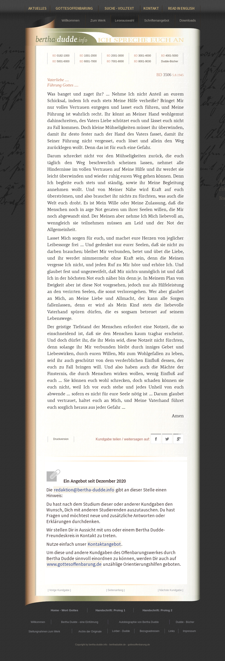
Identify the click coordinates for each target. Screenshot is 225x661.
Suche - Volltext (119, 8)
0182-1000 (61, 55)
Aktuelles (37, 8)
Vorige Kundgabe (59, 590)
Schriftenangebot (156, 20)
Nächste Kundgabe (170, 590)
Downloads (188, 20)
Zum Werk (98, 20)
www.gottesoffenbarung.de (74, 564)
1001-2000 (88, 55)
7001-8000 (115, 61)
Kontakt (151, 8)
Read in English (181, 8)
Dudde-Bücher (169, 61)
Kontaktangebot (104, 544)
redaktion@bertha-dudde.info (84, 490)
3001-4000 (142, 55)
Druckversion (61, 439)
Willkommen (71, 20)
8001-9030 (142, 61)
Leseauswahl (124, 20)
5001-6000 (61, 61)
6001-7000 (88, 61)
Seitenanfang (115, 590)
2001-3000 (115, 55)
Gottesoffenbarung (74, 8)
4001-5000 (169, 55)
